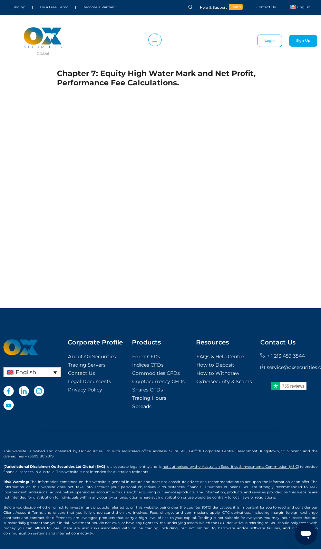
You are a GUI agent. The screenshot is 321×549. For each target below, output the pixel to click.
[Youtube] (8, 405)
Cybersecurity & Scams (224, 381)
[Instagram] (39, 391)
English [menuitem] (26, 372)
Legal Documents (89, 381)
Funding (18, 7)
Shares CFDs (147, 390)
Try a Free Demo (54, 7)
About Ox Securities (92, 356)
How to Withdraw (217, 373)
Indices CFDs (148, 365)
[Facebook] (8, 391)
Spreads (142, 406)
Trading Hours (149, 398)
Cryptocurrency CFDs (158, 381)
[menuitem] (300, 7)
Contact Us (266, 7)
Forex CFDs (146, 356)
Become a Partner (98, 7)
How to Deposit (215, 365)
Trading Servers (87, 365)
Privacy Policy (85, 390)
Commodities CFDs (156, 373)
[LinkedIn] (24, 391)
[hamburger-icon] (153, 41)
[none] (32, 372)
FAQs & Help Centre (220, 356)
